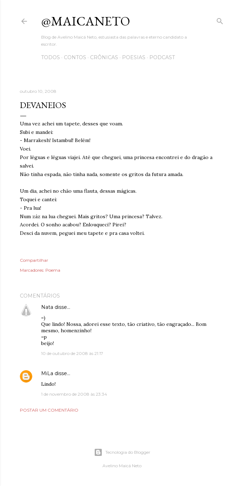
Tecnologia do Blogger (122, 452)
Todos (50, 57)
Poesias (133, 57)
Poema (52, 270)
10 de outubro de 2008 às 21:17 (72, 353)
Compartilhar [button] (34, 260)
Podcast (162, 57)
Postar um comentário (49, 410)
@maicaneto (85, 21)
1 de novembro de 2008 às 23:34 (74, 394)
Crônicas (104, 57)
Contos (75, 57)
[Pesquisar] (220, 20)
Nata (47, 307)
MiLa (47, 373)
